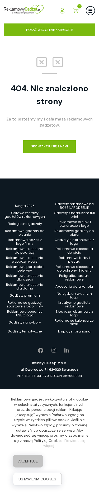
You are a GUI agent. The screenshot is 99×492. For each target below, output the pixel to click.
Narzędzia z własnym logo (74, 295)
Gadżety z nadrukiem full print (74, 215)
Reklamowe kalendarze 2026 (74, 322)
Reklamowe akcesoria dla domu (24, 286)
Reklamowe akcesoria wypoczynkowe (24, 259)
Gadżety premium (25, 295)
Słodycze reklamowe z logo (74, 313)
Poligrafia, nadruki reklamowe (74, 277)
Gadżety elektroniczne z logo (74, 242)
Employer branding (74, 331)
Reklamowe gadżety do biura (74, 233)
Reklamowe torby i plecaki (74, 259)
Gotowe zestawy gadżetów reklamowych (24, 215)
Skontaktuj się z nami (49, 146)
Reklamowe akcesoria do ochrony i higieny (74, 268)
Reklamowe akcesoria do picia (74, 251)
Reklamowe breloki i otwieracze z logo (74, 224)
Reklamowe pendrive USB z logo (25, 313)
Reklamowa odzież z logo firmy (25, 242)
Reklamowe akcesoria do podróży (24, 251)
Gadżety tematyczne (24, 331)
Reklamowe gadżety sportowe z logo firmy (25, 304)
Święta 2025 (25, 206)
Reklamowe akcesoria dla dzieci (24, 277)
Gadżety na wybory (24, 322)
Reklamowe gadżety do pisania (25, 233)
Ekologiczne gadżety (25, 223)
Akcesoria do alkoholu (74, 286)
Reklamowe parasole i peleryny (25, 268)
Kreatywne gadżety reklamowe (74, 304)
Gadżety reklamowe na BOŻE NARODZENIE (74, 206)
